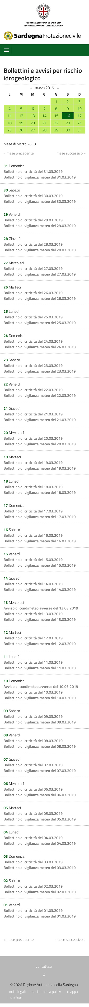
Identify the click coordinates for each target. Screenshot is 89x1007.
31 (79, 130)
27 (33, 130)
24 (79, 123)
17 (79, 115)
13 (33, 115)
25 (9, 130)
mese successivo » (70, 153)
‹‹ (31, 87)
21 (44, 123)
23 (68, 123)
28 (44, 130)
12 (21, 115)
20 (33, 123)
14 (44, 115)
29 (56, 130)
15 (56, 115)
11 (9, 115)
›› (58, 87)
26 (21, 130)
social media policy (46, 991)
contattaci (44, 966)
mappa (72, 991)
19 (21, 123)
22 (56, 123)
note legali (17, 991)
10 (79, 108)
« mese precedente (19, 153)
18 (9, 123)
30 (68, 130)
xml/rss (16, 997)
